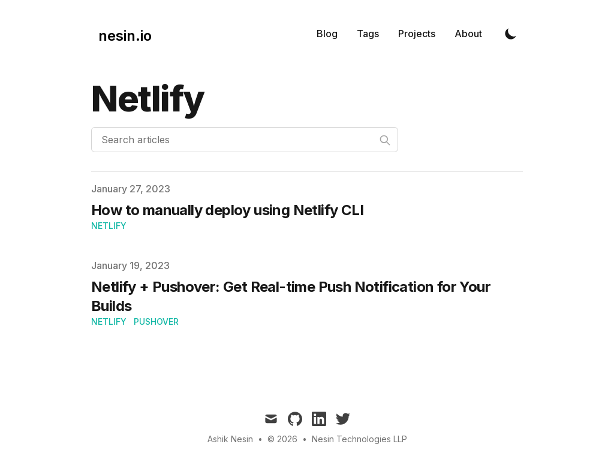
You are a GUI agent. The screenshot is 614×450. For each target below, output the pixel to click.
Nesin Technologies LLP (359, 439)
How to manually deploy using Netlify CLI (227, 210)
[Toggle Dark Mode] (510, 33)
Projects (416, 34)
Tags (368, 34)
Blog (327, 34)
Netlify (109, 226)
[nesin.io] (121, 33)
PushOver (156, 321)
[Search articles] (244, 139)
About (468, 34)
